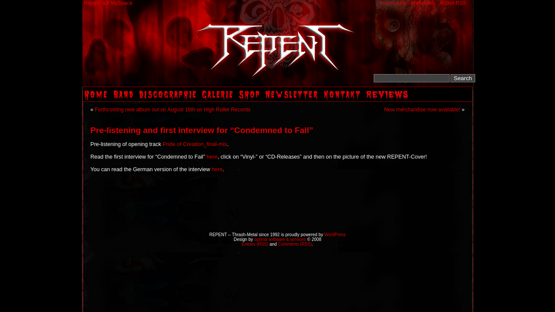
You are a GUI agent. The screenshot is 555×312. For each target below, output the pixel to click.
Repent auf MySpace (108, 3)
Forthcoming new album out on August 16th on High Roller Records (173, 110)
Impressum (392, 3)
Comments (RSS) (295, 244)
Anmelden (422, 3)
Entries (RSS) (255, 244)
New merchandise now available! (422, 110)
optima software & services (280, 239)
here (212, 157)
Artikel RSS (453, 3)
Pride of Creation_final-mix (195, 144)
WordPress (335, 234)
